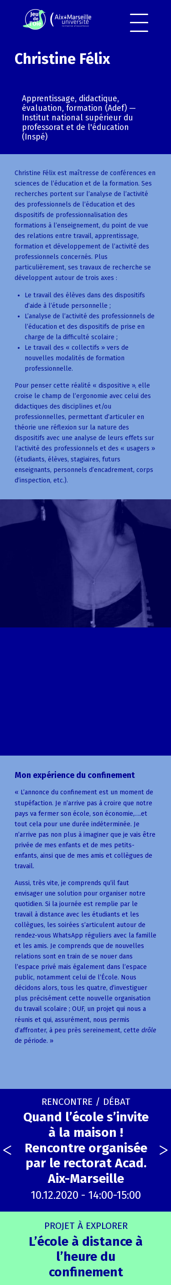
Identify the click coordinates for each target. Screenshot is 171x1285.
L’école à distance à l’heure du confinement (86, 1250)
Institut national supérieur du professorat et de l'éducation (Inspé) (77, 127)
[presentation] (7, 1150)
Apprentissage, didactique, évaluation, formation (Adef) (74, 103)
